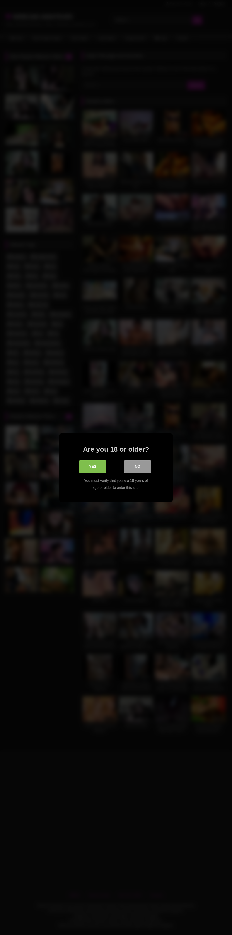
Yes (92, 466)
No (137, 466)
